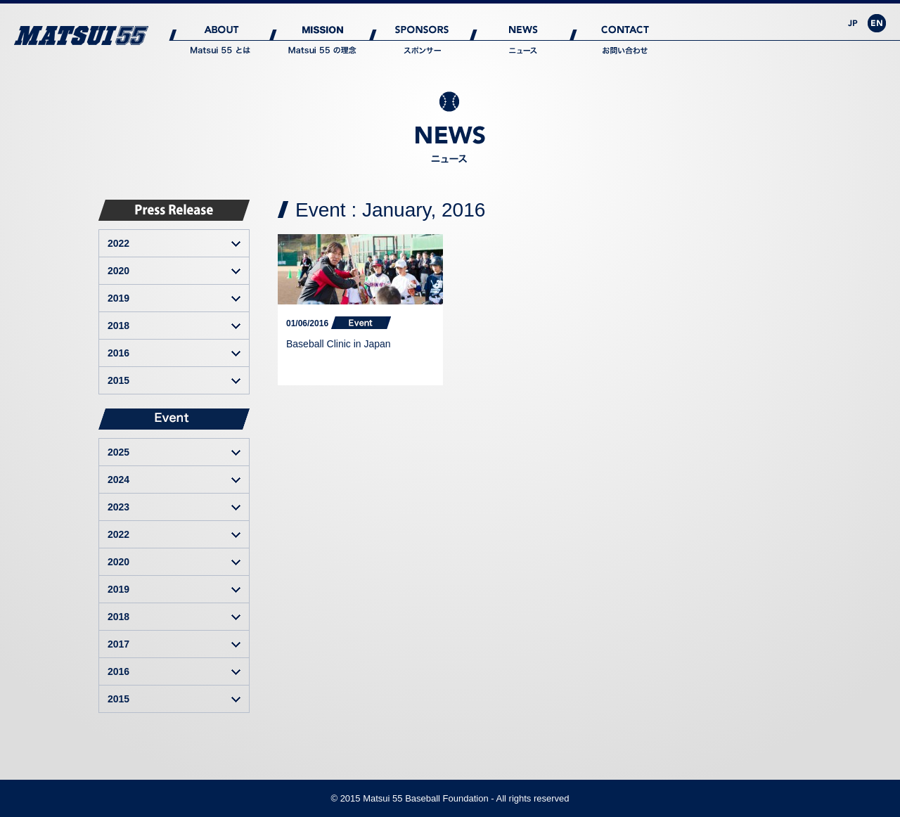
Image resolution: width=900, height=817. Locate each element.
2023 (118, 507)
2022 (118, 243)
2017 (118, 644)
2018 (118, 325)
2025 (118, 452)
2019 (118, 298)
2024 (118, 479)
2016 (118, 353)
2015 (118, 380)
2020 (118, 270)
